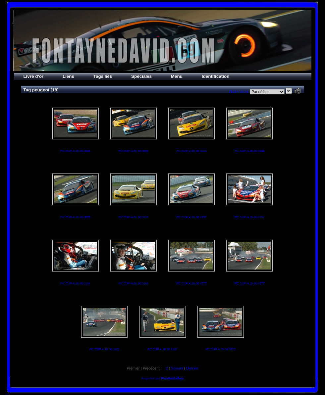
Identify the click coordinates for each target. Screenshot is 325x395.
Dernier (192, 368)
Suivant (177, 368)
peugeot (40, 89)
